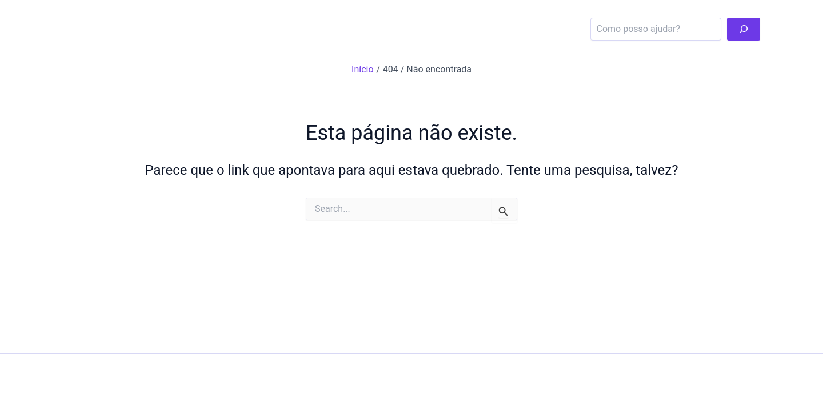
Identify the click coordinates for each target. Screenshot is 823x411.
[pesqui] (743, 29)
